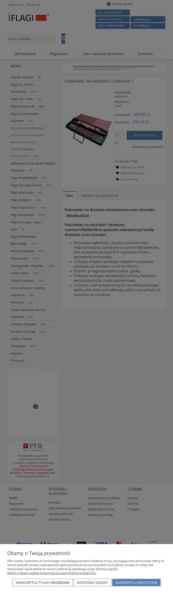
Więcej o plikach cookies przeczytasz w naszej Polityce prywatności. (51, 573)
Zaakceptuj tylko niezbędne (43, 582)
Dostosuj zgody (92, 582)
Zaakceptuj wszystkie (136, 582)
